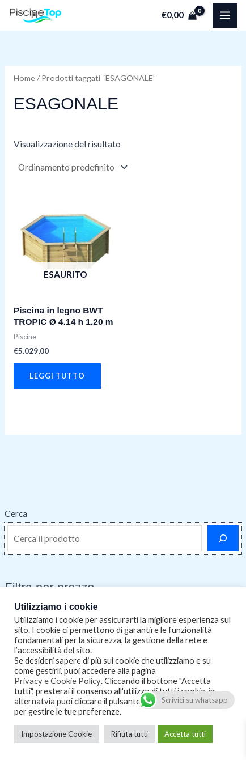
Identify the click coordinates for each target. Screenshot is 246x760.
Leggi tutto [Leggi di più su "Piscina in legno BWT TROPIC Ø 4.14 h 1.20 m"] (57, 375)
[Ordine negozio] (72, 167)
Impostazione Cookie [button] (56, 733)
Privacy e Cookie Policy (57, 681)
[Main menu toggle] (225, 15)
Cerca (16, 513)
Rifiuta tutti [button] (129, 733)
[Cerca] (223, 538)
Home (24, 78)
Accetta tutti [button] (185, 733)
